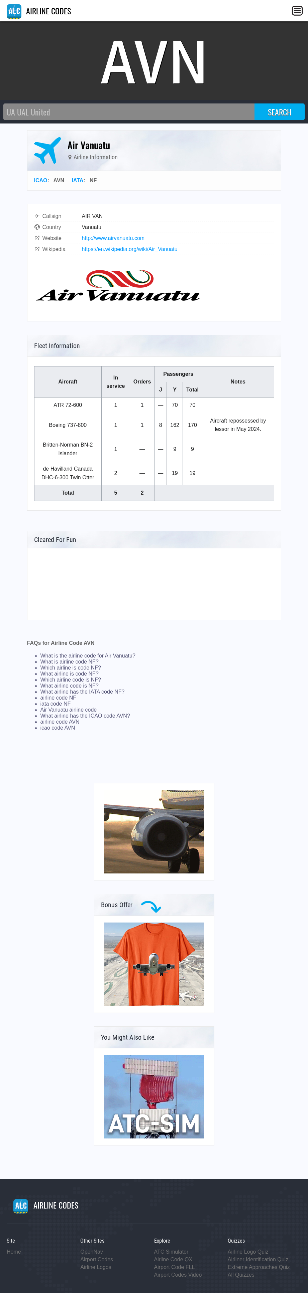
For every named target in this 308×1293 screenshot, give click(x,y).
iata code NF (55, 704)
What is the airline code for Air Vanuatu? (87, 656)
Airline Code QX (173, 1259)
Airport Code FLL (174, 1267)
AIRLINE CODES (39, 11)
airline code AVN (60, 722)
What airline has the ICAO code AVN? (85, 716)
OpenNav (91, 1252)
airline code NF (58, 698)
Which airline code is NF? (70, 680)
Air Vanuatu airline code (68, 710)
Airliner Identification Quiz (258, 1259)
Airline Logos (95, 1267)
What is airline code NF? (69, 662)
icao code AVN (57, 728)
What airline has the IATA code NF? (82, 692)
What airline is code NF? (69, 674)
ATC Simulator (171, 1252)
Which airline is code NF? (70, 668)
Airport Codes (96, 1259)
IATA (77, 180)
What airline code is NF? (69, 686)
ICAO (40, 180)
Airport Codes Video (178, 1275)
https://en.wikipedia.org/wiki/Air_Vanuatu (130, 249)
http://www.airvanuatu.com (113, 238)
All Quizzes (241, 1275)
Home (14, 1252)
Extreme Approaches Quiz (259, 1267)
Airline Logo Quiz (248, 1252)
